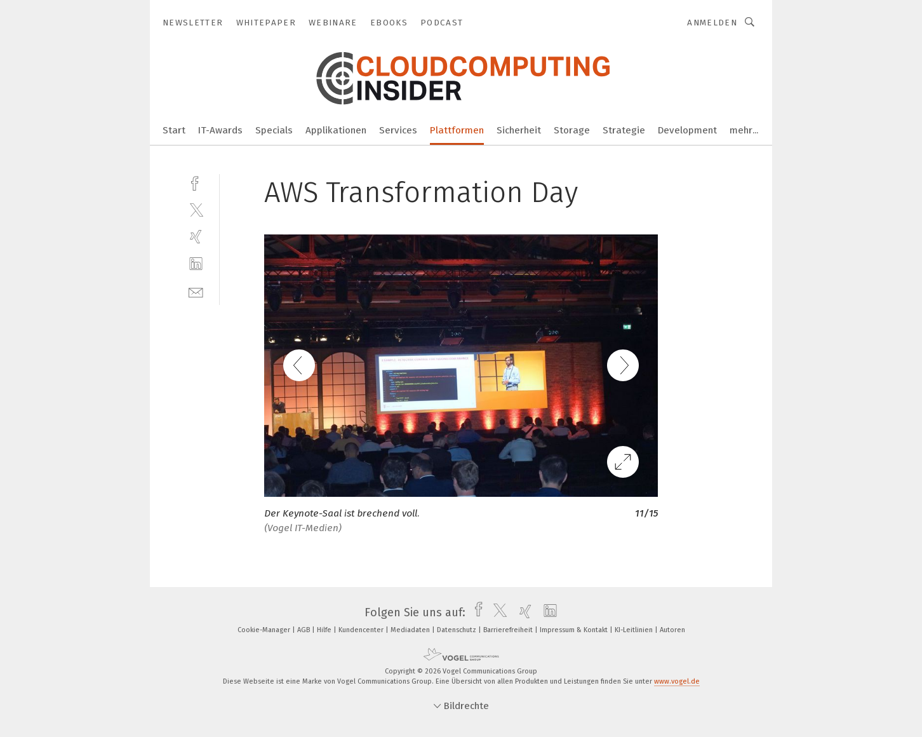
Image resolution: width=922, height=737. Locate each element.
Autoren (672, 630)
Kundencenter (361, 630)
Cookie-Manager (264, 630)
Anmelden (712, 22)
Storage (572, 130)
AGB (304, 630)
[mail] (196, 291)
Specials (274, 130)
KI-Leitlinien (635, 630)
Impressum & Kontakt (575, 630)
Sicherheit (519, 130)
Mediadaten (411, 630)
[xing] (196, 237)
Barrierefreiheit (509, 630)
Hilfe (325, 630)
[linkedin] (196, 264)
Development (687, 130)
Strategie (624, 130)
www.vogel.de (677, 681)
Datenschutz (457, 630)
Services (398, 130)
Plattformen (457, 130)
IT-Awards (220, 130)
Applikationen (335, 130)
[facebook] (196, 182)
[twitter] (196, 209)
